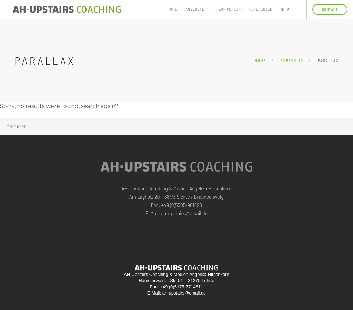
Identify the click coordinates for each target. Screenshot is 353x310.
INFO (285, 9)
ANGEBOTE (194, 9)
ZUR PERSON (230, 9)
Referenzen (261, 9)
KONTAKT (330, 9)
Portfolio (292, 60)
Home (173, 9)
